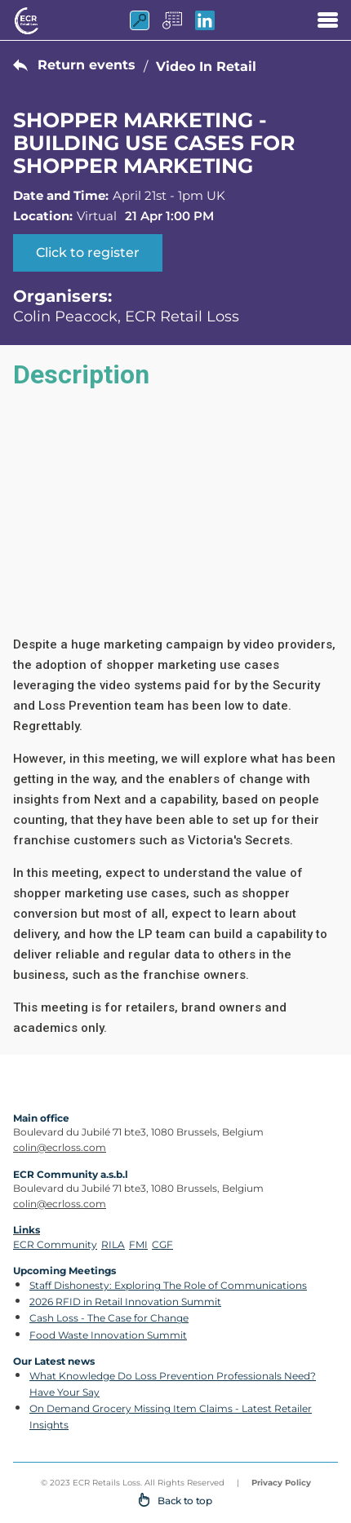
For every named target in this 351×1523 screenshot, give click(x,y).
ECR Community (55, 1244)
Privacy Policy (281, 1482)
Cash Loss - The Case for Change (109, 1318)
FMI (138, 1244)
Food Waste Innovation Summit (108, 1335)
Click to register (88, 252)
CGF (162, 1244)
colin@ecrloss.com (59, 1147)
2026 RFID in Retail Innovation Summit (125, 1301)
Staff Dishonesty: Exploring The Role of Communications (168, 1285)
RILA (113, 1244)
